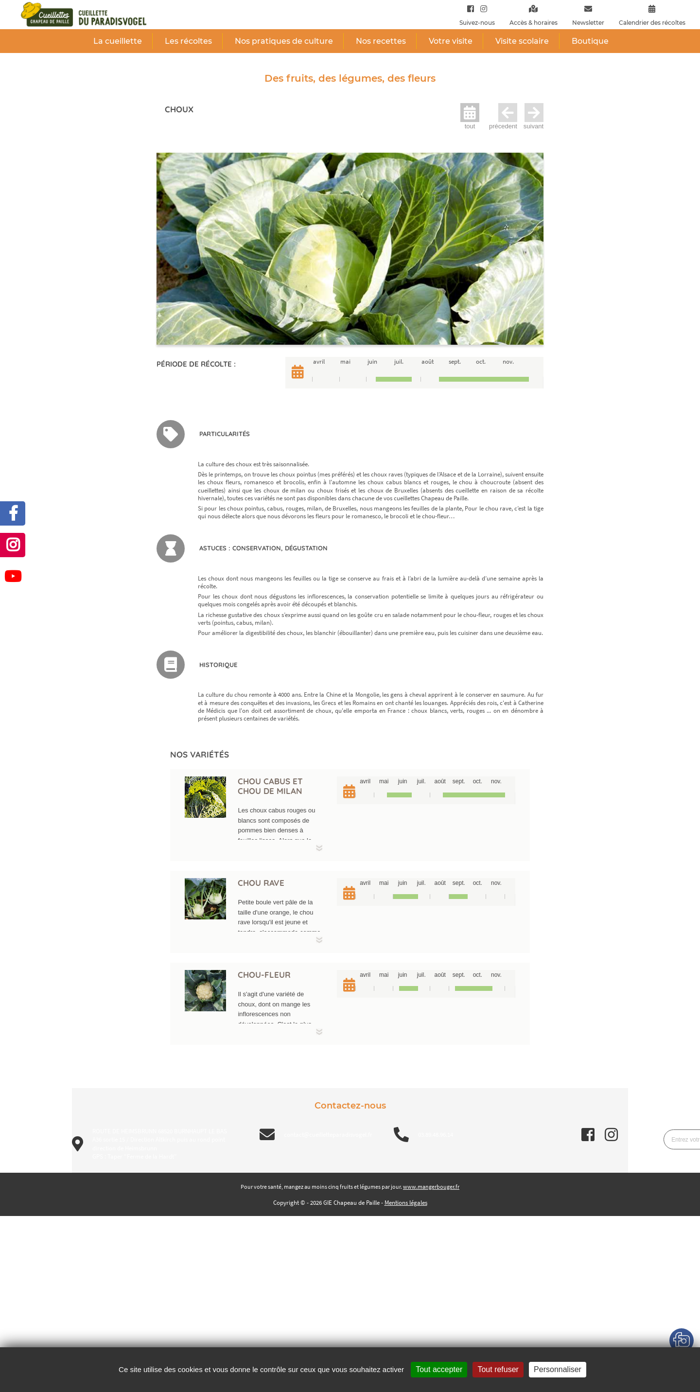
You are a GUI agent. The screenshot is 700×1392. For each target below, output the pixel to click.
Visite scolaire (522, 41)
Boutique (590, 41)
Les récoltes (188, 41)
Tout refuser (497, 1369)
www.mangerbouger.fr (431, 1186)
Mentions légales (406, 1202)
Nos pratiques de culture (284, 41)
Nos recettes (381, 41)
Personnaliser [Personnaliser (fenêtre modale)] (557, 1369)
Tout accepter (439, 1369)
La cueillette (117, 41)
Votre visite (450, 41)
